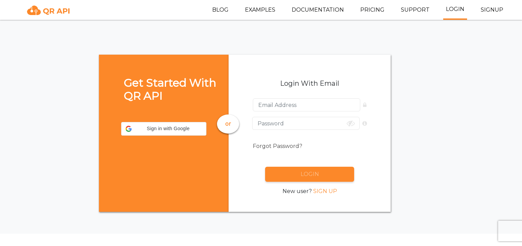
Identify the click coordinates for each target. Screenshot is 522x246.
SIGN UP (325, 191)
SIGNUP (492, 9)
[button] (163, 129)
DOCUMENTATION (318, 9)
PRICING (372, 9)
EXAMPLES (260, 9)
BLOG (220, 9)
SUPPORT (415, 9)
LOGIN (455, 9)
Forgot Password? (277, 146)
